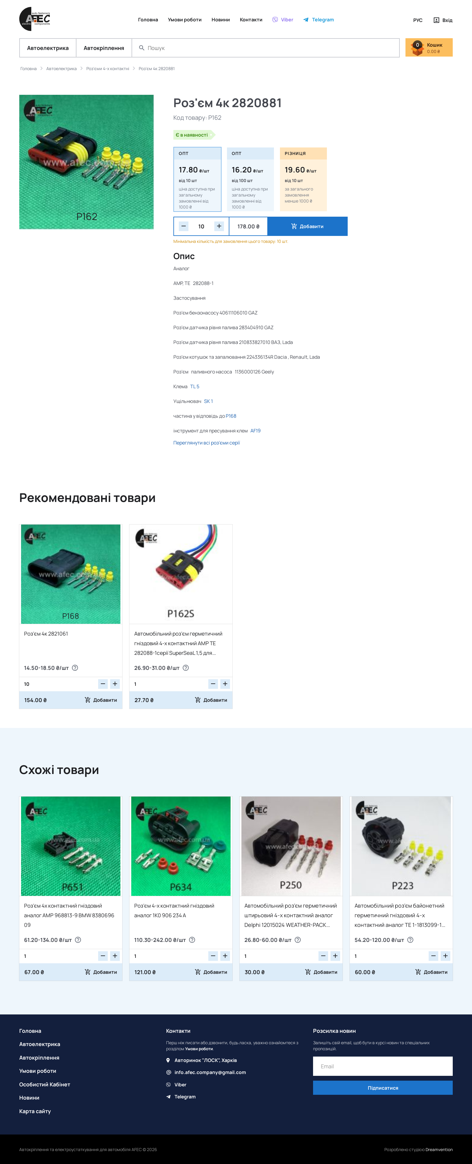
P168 (231, 416)
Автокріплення (104, 48)
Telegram (185, 1096)
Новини (29, 1097)
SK (207, 401)
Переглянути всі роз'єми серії (206, 443)
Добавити (296, 226)
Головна (30, 1031)
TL (193, 386)
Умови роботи (38, 1070)
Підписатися (383, 1088)
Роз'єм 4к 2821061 (46, 633)
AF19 (255, 431)
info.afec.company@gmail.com (211, 1072)
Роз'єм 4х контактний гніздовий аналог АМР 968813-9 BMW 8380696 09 (70, 915)
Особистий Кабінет (45, 1084)
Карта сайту (35, 1110)
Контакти (178, 1031)
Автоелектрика (48, 48)
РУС (418, 20)
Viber (181, 1084)
